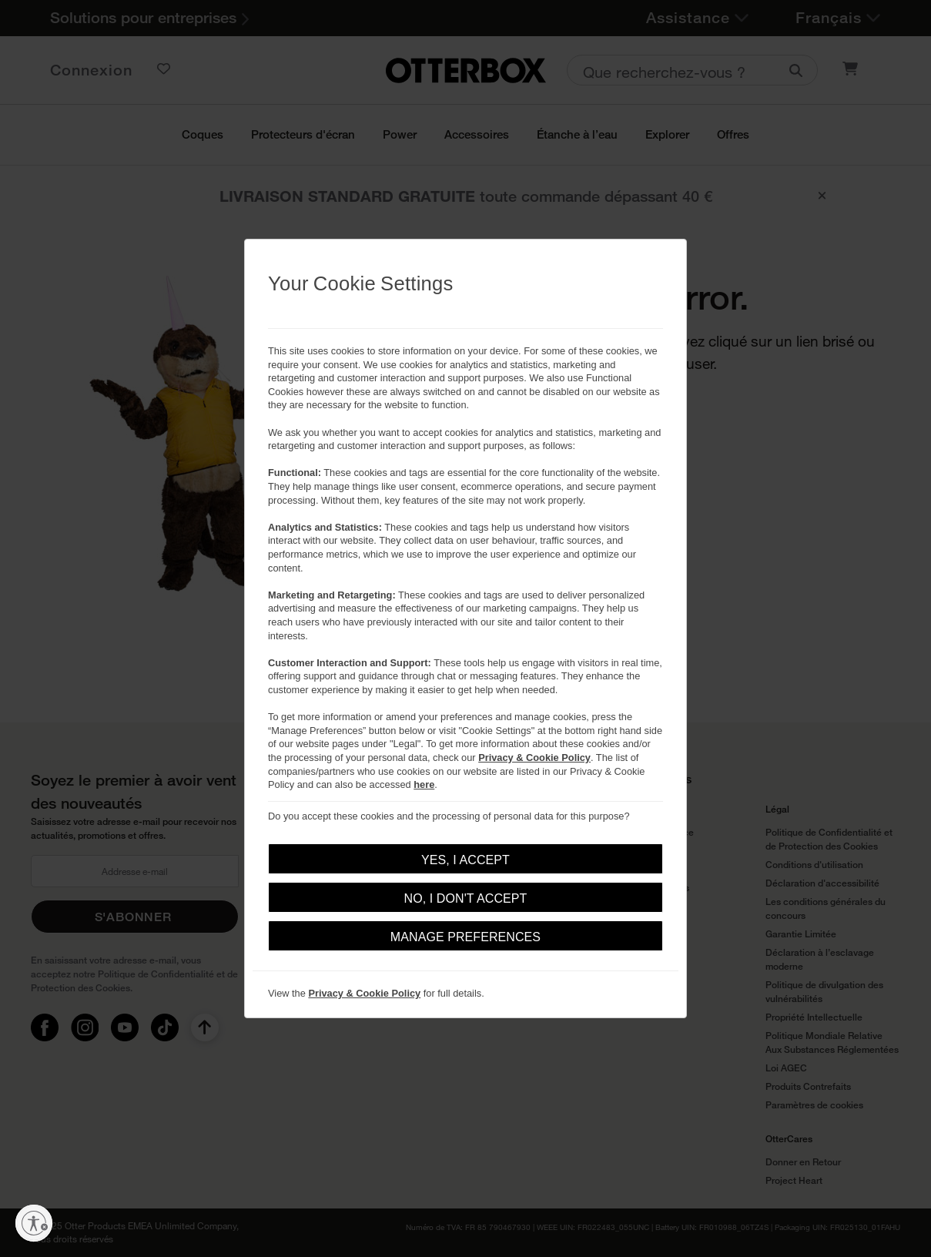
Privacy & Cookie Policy (534, 757)
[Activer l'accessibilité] (33, 1223)
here (424, 784)
